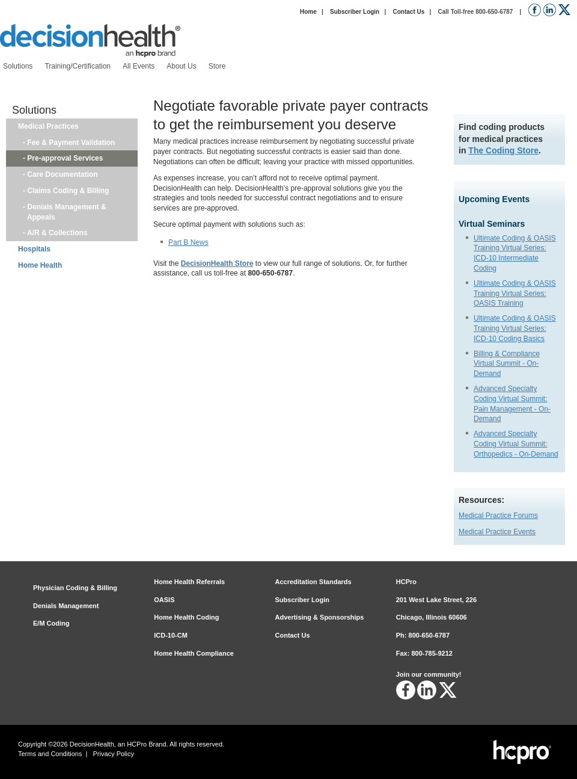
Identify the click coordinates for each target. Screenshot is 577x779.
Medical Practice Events (497, 532)
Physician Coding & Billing (75, 587)
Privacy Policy (113, 753)
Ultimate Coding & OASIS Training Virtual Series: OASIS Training (515, 293)
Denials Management (66, 605)
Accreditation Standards (313, 581)
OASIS (164, 599)
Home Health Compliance (194, 653)
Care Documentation (62, 174)
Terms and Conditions (50, 753)
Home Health (40, 265)
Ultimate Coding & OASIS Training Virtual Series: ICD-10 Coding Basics (515, 328)
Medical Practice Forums (498, 515)
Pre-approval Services (65, 158)
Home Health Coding (186, 617)
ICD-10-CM (171, 635)
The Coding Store (503, 150)
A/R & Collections (57, 233)
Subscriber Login (354, 11)
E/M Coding (51, 623)
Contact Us (408, 11)
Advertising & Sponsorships (319, 617)
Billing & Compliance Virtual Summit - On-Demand (507, 363)
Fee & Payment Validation (71, 142)
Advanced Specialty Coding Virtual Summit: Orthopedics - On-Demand (516, 444)
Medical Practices (48, 126)
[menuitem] (17, 66)
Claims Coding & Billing (68, 190)
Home (308, 11)
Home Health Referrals (189, 581)
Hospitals (34, 249)
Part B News (188, 242)
